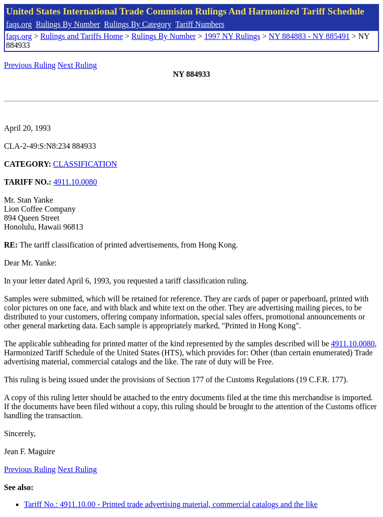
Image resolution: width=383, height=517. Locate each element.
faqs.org (19, 24)
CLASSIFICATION (85, 164)
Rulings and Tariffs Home (81, 36)
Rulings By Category (138, 24)
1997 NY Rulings (232, 36)
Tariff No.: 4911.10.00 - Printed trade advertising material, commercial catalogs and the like (171, 504)
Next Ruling (77, 65)
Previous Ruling (30, 65)
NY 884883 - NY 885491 (309, 36)
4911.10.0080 (75, 182)
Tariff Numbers (199, 24)
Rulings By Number (68, 24)
